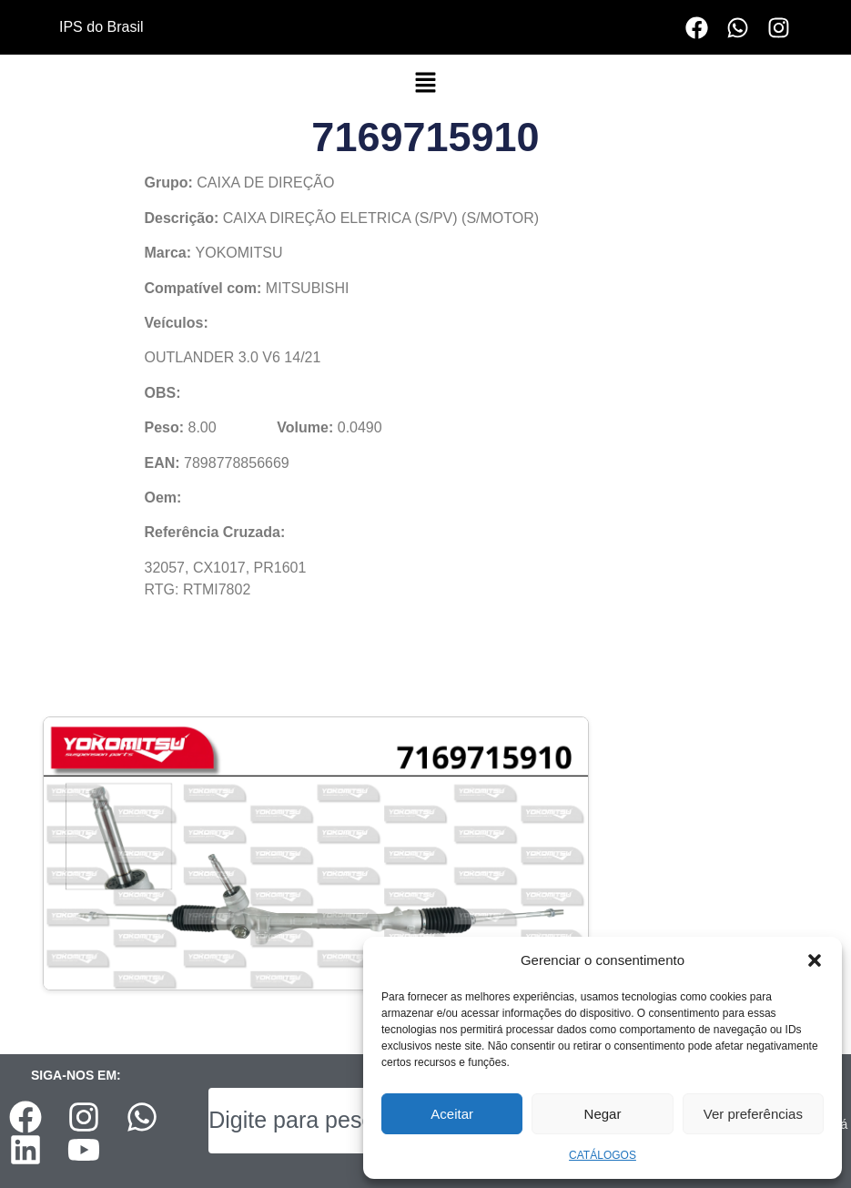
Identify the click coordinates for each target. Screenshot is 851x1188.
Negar (603, 1114)
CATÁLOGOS (602, 1155)
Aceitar (452, 1114)
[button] (814, 960)
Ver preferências (753, 1114)
